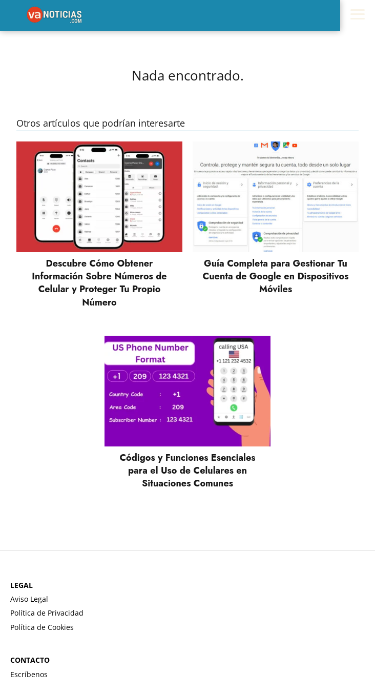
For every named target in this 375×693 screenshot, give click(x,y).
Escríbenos (29, 674)
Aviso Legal (29, 599)
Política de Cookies (42, 627)
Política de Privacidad (47, 613)
